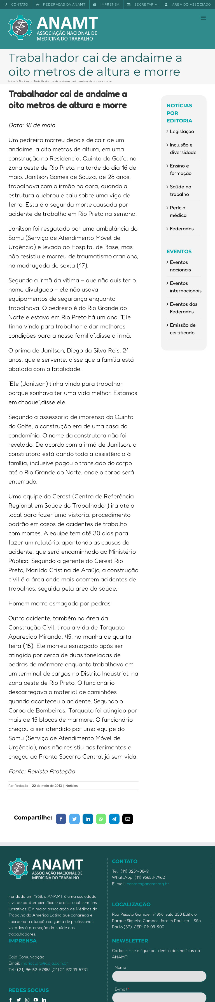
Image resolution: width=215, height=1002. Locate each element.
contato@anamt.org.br (148, 883)
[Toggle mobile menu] (204, 18)
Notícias (72, 785)
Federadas (182, 228)
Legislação (182, 131)
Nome (120, 967)
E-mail (122, 989)
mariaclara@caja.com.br (44, 963)
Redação (21, 785)
